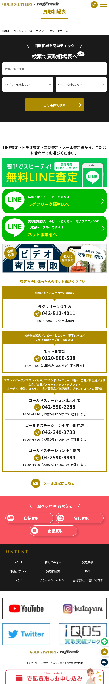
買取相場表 (53, 571)
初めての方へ (53, 562)
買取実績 (87, 562)
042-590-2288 (54, 407)
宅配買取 (73, 518)
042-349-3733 (54, 432)
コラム (18, 580)
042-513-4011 (54, 313)
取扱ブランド (18, 571)
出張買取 (47, 530)
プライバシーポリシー (53, 580)
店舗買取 (22, 518)
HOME (18, 562)
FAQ (87, 571)
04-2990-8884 (54, 457)
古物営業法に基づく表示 (88, 580)
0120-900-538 (54, 358)
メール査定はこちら (53, 483)
